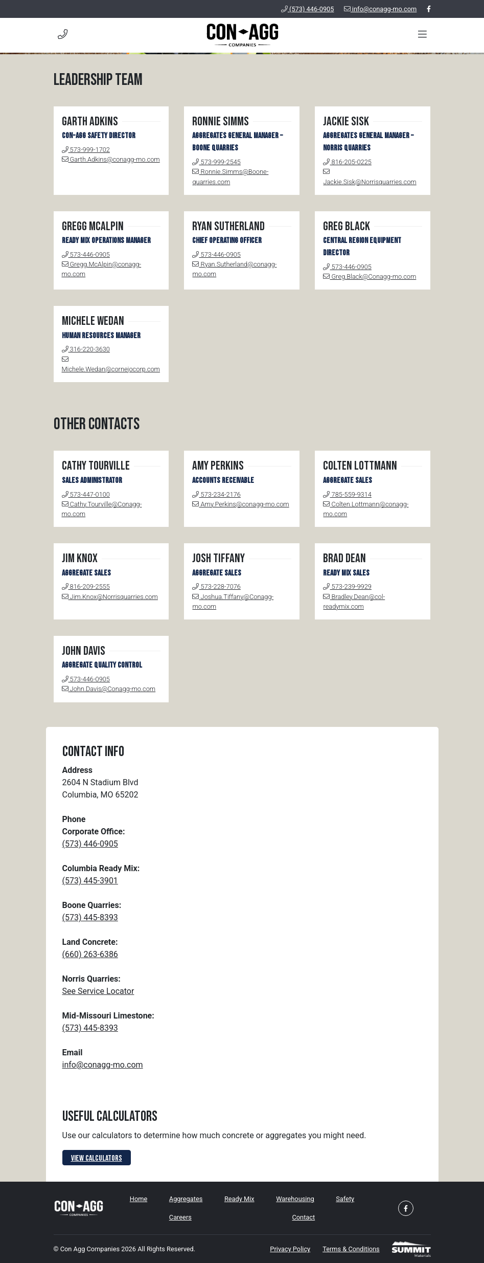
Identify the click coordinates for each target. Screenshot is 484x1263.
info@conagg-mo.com (380, 9)
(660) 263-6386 (90, 954)
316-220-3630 (86, 349)
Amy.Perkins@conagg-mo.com (240, 504)
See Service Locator (98, 991)
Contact (303, 1217)
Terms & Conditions (351, 1249)
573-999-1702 (86, 149)
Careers (180, 1217)
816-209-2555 (86, 586)
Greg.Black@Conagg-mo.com (369, 276)
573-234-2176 (216, 494)
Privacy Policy (290, 1249)
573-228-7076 (216, 586)
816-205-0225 (347, 162)
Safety (345, 1199)
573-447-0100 (86, 494)
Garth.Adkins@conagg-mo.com (111, 159)
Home (138, 1199)
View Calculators (96, 1158)
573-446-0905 (86, 254)
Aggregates (185, 1199)
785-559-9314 (347, 494)
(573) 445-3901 (90, 880)
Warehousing (295, 1199)
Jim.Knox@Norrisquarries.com (110, 597)
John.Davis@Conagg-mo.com (109, 689)
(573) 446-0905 (307, 9)
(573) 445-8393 (90, 917)
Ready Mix (239, 1199)
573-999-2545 (216, 162)
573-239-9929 (347, 586)
